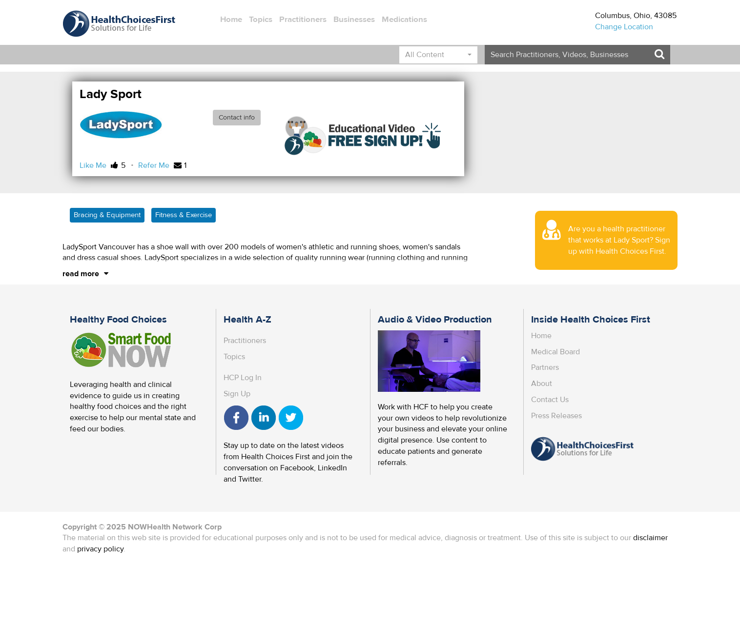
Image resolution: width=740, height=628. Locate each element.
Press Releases (556, 416)
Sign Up (237, 394)
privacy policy (100, 549)
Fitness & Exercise (183, 215)
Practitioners (303, 19)
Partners (545, 367)
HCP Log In (243, 378)
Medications (404, 19)
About (541, 383)
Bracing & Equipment (107, 215)
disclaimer (650, 538)
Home (231, 19)
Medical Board (555, 352)
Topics (260, 19)
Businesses (354, 19)
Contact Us (550, 400)
